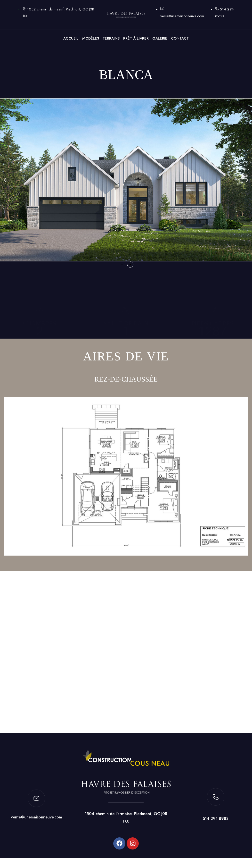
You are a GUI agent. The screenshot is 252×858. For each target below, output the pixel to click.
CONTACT (180, 38)
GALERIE (159, 38)
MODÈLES (90, 38)
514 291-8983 (216, 821)
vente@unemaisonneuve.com (36, 819)
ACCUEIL (71, 38)
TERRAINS (111, 38)
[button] (5, 180)
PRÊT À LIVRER (136, 38)
